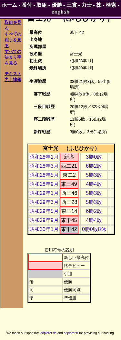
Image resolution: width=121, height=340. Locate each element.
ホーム (9, 5)
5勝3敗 (94, 175)
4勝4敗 (94, 184)
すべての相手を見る (13, 40)
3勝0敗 (94, 157)
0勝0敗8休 (94, 229)
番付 (27, 5)
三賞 (71, 5)
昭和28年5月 (44, 175)
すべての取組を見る (13, 22)
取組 (41, 5)
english (60, 12)
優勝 (57, 5)
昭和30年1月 (44, 229)
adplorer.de (48, 333)
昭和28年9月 (44, 184)
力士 (86, 5)
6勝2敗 (94, 166)
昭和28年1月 (44, 157)
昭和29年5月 (44, 211)
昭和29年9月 (44, 220)
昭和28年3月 (44, 166)
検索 (111, 5)
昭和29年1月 (44, 193)
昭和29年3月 (44, 202)
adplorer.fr (71, 333)
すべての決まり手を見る (13, 57)
